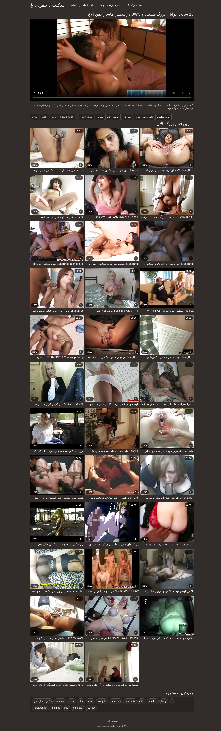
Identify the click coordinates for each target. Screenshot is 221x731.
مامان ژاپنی (111, 116)
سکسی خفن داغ (46, 5)
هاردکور (125, 116)
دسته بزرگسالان (133, 5)
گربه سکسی (162, 116)
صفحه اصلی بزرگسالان (81, 5)
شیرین (98, 116)
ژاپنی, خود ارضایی (143, 116)
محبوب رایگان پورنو (109, 5)
